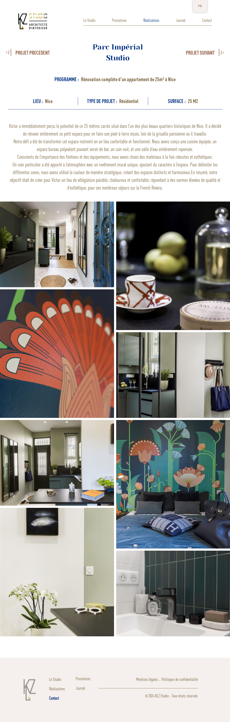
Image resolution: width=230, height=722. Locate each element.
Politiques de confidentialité (180, 679)
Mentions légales (147, 679)
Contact (207, 20)
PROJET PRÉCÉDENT (32, 53)
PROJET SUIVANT (200, 53)
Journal (180, 20)
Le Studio (89, 20)
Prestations (119, 20)
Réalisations (151, 20)
